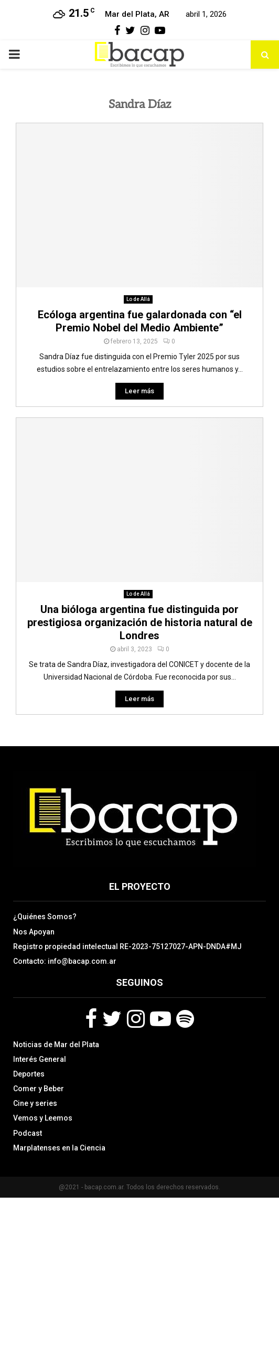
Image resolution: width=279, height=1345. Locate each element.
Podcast (27, 1133)
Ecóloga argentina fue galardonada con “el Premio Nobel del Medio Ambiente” (140, 321)
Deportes (29, 1074)
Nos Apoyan (34, 932)
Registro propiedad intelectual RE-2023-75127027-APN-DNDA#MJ (127, 946)
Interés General (39, 1059)
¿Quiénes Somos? (45, 916)
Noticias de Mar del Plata (56, 1044)
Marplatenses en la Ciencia (59, 1148)
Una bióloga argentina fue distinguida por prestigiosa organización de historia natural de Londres (139, 622)
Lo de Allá (138, 299)
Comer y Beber (38, 1088)
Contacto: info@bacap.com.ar (64, 961)
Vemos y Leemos (42, 1118)
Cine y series (35, 1103)
